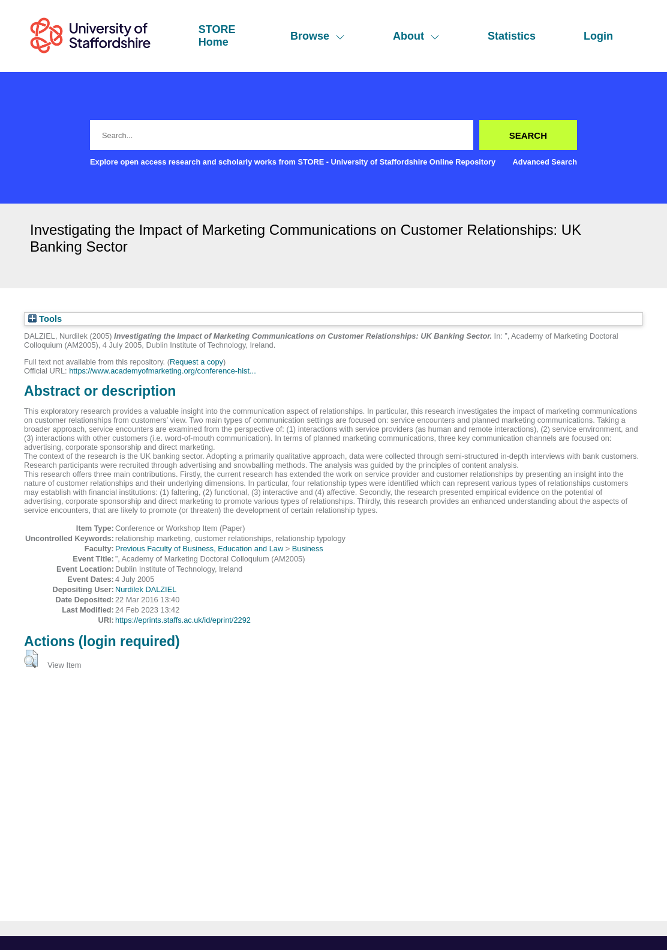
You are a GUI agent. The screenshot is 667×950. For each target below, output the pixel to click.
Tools (45, 319)
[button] (31, 659)
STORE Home (217, 35)
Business (307, 548)
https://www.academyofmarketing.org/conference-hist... (162, 370)
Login (598, 36)
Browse (317, 36)
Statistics (512, 36)
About (416, 36)
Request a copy (196, 361)
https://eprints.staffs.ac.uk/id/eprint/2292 (183, 620)
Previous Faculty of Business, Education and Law (199, 548)
